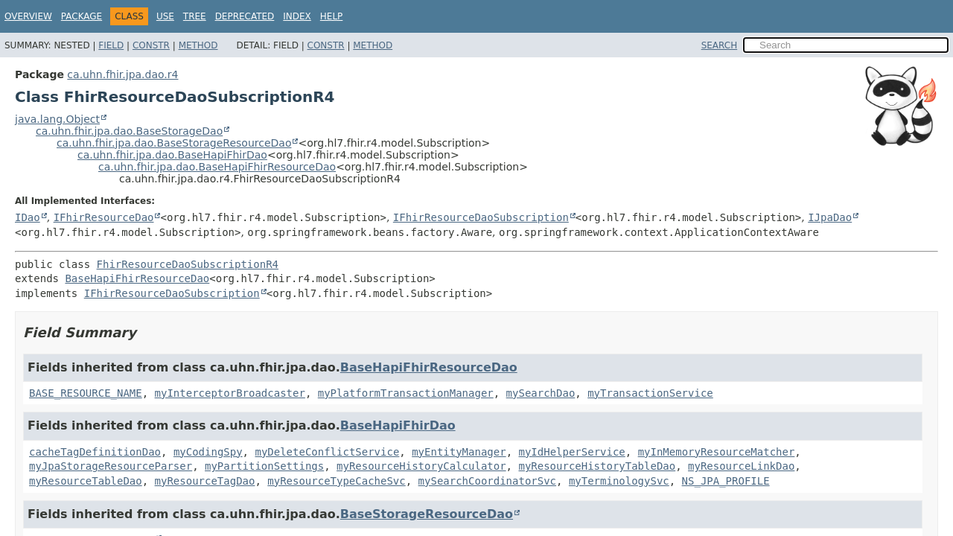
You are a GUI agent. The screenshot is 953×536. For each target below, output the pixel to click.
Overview (28, 16)
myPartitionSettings (264, 466)
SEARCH (719, 45)
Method (198, 45)
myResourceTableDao (85, 481)
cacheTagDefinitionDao (95, 452)
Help (331, 16)
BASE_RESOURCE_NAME (85, 393)
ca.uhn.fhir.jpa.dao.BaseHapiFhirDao (172, 155)
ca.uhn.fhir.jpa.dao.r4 (122, 74)
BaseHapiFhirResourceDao (137, 278)
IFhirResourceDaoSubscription (481, 217)
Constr (151, 45)
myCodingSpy (208, 452)
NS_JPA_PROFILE (726, 481)
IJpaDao (830, 217)
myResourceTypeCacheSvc (336, 481)
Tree (194, 16)
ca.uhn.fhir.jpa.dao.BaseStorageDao (129, 131)
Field (111, 45)
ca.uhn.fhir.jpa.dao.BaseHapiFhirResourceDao (217, 167)
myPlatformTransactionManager (406, 393)
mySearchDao (541, 393)
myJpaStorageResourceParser (110, 466)
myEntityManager (459, 452)
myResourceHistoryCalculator (421, 466)
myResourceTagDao (205, 481)
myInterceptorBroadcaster (230, 393)
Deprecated (245, 16)
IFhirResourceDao (104, 217)
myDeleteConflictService (327, 452)
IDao (27, 217)
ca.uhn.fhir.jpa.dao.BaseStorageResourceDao (174, 143)
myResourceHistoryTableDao (596, 466)
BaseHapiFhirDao (398, 425)
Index (297, 16)
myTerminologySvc (619, 481)
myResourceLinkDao (741, 466)
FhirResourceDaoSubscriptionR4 (187, 264)
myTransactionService (650, 393)
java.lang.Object (57, 119)
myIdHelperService (571, 452)
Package (81, 16)
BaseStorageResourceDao (426, 514)
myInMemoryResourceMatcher (716, 452)
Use (165, 16)
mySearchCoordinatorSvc (487, 481)
